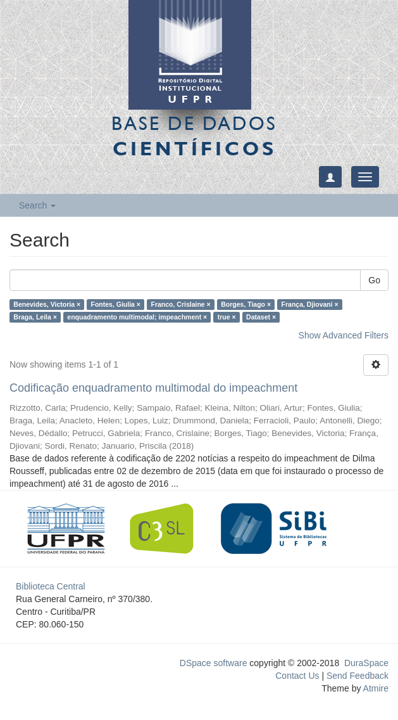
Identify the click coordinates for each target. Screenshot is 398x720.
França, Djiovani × (310, 304)
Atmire (375, 688)
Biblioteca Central (50, 586)
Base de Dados (194, 136)
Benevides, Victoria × (46, 304)
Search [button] (37, 205)
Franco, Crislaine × (180, 304)
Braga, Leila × (35, 317)
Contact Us (297, 676)
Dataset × (261, 317)
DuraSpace (366, 663)
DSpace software (213, 663)
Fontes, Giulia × (115, 304)
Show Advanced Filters (344, 335)
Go (374, 280)
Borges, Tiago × (246, 304)
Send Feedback (357, 676)
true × (227, 317)
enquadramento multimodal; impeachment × (137, 317)
